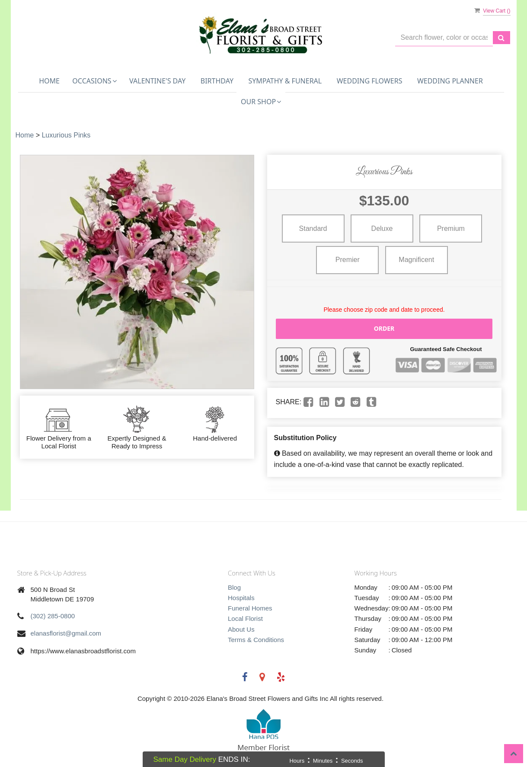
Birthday (217, 81)
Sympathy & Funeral (285, 81)
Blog (234, 587)
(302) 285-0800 (53, 616)
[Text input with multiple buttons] (444, 37)
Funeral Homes (250, 608)
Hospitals (241, 597)
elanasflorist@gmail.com (66, 633)
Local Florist (245, 618)
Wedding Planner (450, 81)
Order (384, 328)
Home (49, 81)
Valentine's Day (157, 81)
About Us (241, 629)
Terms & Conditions (256, 639)
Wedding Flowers (369, 81)
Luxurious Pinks (66, 135)
